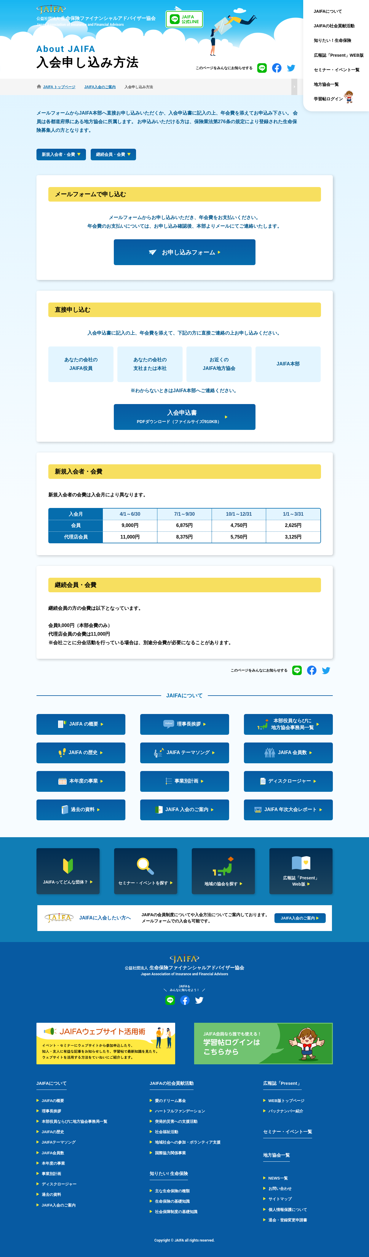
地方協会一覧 (326, 84)
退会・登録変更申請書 (288, 1220)
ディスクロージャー (59, 1184)
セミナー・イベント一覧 (337, 69)
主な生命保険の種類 (172, 1191)
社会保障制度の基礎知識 (176, 1211)
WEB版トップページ (286, 1100)
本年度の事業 (53, 1163)
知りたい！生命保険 (332, 40)
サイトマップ (280, 1199)
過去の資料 (51, 1194)
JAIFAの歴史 (53, 1132)
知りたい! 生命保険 (169, 1173)
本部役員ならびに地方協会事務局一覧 (74, 1121)
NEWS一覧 (278, 1178)
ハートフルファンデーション (180, 1111)
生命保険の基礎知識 (172, 1201)
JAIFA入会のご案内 (59, 1205)
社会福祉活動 (166, 1132)
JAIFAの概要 (53, 1100)
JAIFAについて (328, 11)
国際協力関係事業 (170, 1153)
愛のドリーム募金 (170, 1100)
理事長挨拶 (51, 1111)
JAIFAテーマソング (59, 1142)
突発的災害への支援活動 (176, 1121)
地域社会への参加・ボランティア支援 (188, 1142)
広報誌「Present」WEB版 (339, 55)
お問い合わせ (280, 1188)
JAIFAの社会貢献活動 (334, 25)
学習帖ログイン (328, 99)
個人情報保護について (288, 1209)
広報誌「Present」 (282, 1083)
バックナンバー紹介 (286, 1111)
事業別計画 (51, 1173)
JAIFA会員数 (53, 1153)
